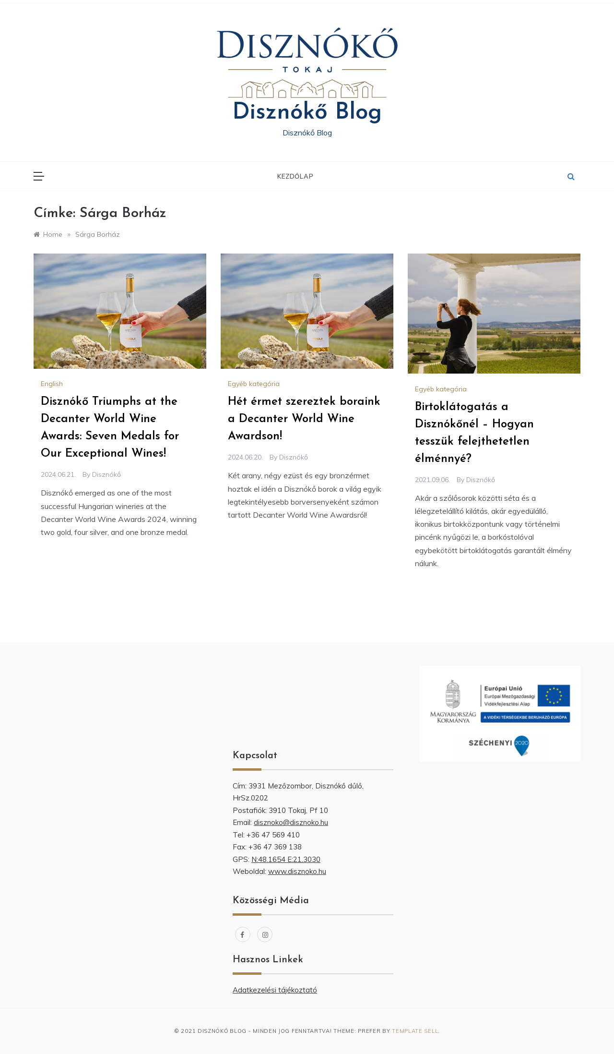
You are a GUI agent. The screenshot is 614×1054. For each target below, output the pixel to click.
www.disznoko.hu (297, 871)
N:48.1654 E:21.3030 (285, 859)
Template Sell (415, 1031)
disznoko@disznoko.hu (291, 822)
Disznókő (106, 474)
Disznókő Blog (307, 112)
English (52, 383)
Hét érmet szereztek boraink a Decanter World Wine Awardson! (304, 419)
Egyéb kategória (254, 383)
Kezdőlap (295, 176)
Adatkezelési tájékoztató (275, 989)
